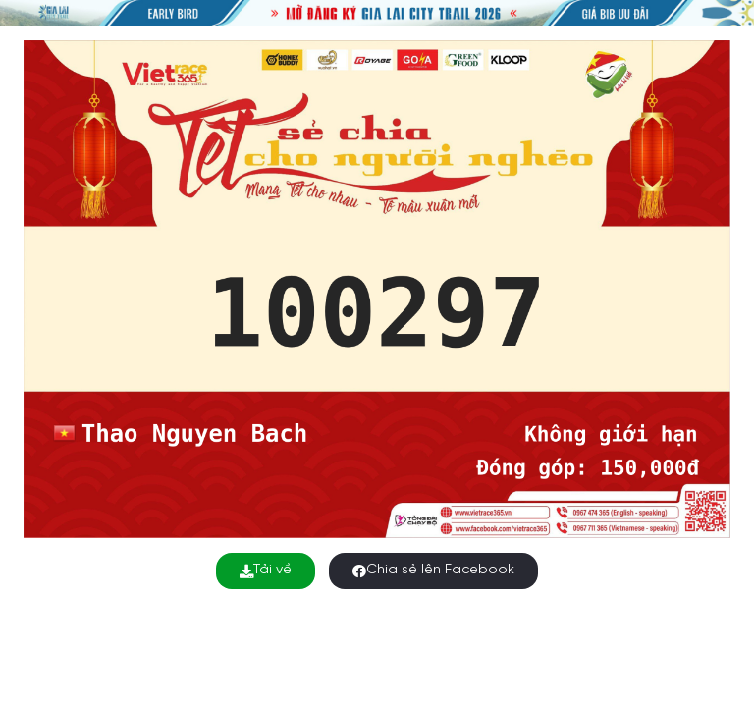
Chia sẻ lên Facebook (433, 570)
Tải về (266, 570)
